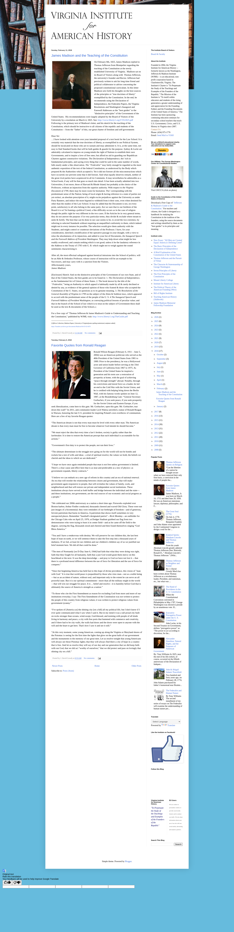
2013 (156, 428)
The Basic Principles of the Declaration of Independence (166, 247)
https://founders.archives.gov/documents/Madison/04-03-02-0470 (71, 326)
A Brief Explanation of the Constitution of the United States (167, 253)
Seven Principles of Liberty (165, 270)
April (159, 380)
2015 (156, 420)
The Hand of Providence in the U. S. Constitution (173, 589)
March (160, 384)
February (161, 388)
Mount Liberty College (163, 280)
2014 (156, 424)
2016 (156, 416)
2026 (156, 317)
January (160, 406)
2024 (156, 325)
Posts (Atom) (68, 671)
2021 (156, 338)
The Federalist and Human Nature (173, 691)
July (159, 367)
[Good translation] (7, 882)
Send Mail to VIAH (165, 135)
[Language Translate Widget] (166, 721)
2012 (156, 433)
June (159, 371)
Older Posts (136, 666)
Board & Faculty (158, 54)
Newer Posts (57, 666)
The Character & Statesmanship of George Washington (168, 265)
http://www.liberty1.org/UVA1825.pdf (115, 120)
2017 (156, 412)
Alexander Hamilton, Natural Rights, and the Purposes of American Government (167, 645)
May (159, 376)
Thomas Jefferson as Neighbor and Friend (173, 563)
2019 (156, 347)
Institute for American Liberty (166, 284)
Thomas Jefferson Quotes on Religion (174, 463)
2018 (156, 351)
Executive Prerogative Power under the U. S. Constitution (173, 616)
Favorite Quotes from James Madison (172, 488)
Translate (168, 725)
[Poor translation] (17, 882)
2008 (156, 450)
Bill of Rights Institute (163, 293)
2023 (156, 330)
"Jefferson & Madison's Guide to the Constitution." (166, 206)
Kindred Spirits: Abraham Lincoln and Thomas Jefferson (173, 539)
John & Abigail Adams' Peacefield (173, 671)
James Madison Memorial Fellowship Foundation (164, 304)
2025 (156, 321)
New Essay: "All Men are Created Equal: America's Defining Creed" (168, 241)
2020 (156, 342)
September (161, 359)
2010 (156, 441)
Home (97, 666)
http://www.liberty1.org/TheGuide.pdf (110, 316)
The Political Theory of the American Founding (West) (165, 288)
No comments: (90, 333)
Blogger (128, 861)
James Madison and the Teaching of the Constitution (89, 55)
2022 (156, 334)
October (160, 354)
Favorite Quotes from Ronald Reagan (78, 345)
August (160, 363)
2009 (156, 445)
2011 (156, 437)
